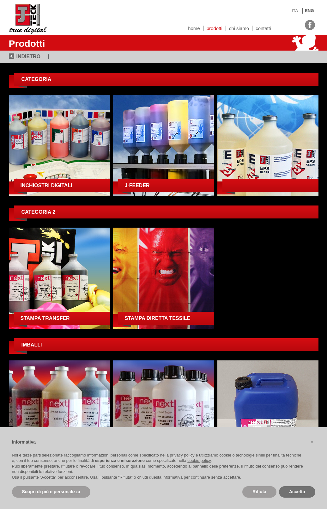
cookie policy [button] (198, 460)
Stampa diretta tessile (158, 318)
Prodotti (214, 28)
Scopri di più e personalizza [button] (51, 491)
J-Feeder (137, 185)
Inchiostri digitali (46, 185)
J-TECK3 (28, 17)
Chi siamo (239, 28)
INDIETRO (28, 56)
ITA (295, 10)
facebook (310, 24)
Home (194, 28)
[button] (312, 442)
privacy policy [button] (182, 455)
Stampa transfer (45, 318)
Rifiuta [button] (259, 491)
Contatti (263, 28)
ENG (309, 10)
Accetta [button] (297, 491)
